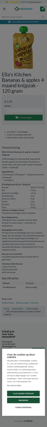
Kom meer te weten (14, 385)
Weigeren (23, 400)
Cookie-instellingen (23, 407)
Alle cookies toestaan (23, 393)
